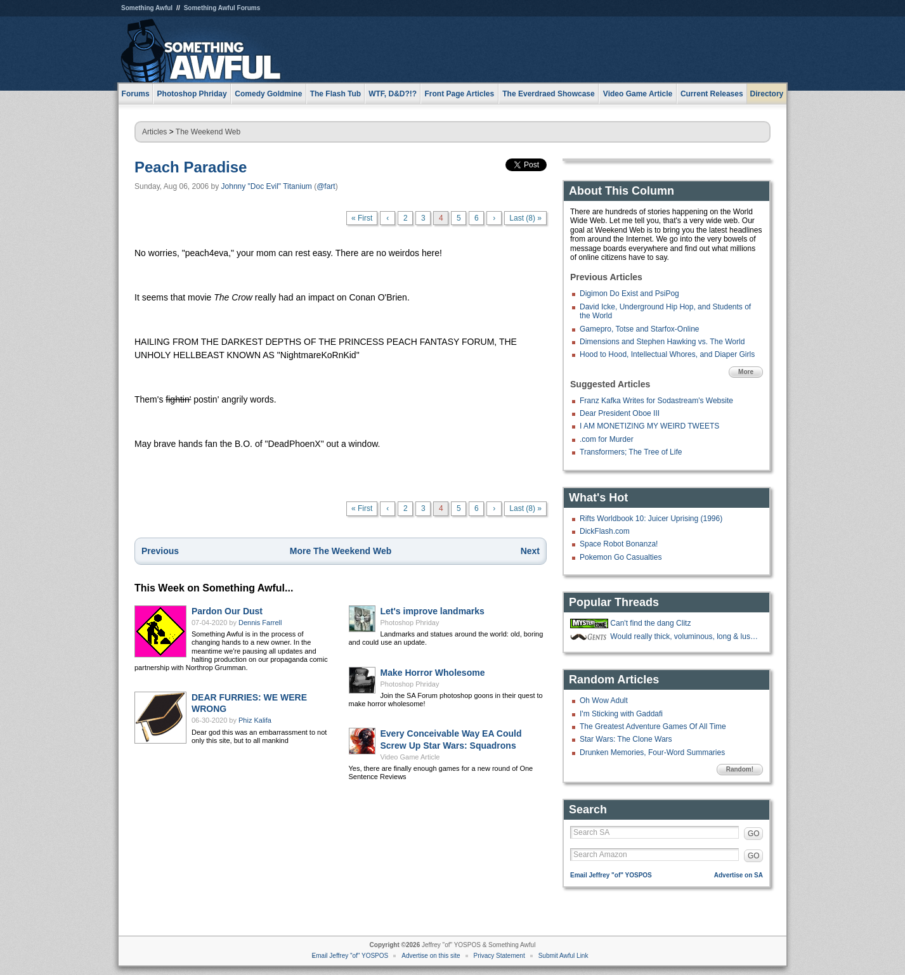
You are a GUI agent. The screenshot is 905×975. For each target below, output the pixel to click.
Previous (160, 551)
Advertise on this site (430, 955)
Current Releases (711, 93)
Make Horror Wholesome (433, 673)
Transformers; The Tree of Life (631, 452)
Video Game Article (410, 757)
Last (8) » (525, 218)
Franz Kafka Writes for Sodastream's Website (656, 400)
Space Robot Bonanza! (619, 543)
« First (361, 218)
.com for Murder (607, 439)
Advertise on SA (738, 875)
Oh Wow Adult (604, 700)
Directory (767, 93)
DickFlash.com (605, 531)
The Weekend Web (208, 131)
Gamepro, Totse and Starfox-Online (640, 329)
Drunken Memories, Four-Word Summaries (652, 752)
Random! (739, 769)
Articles (154, 131)
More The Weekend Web (341, 551)
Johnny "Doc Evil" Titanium (266, 186)
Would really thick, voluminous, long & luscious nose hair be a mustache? (685, 636)
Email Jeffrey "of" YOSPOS (611, 875)
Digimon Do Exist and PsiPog (629, 293)
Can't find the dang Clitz (650, 623)
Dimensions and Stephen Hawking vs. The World (662, 341)
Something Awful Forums (222, 7)
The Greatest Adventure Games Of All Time (653, 726)
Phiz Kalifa (254, 720)
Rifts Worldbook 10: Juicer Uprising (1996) (651, 518)
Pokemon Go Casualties (620, 557)
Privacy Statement (499, 955)
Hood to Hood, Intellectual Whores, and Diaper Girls (667, 354)
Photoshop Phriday (410, 622)
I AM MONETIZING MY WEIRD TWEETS (649, 426)
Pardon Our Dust (227, 611)
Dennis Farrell (260, 622)
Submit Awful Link (563, 955)
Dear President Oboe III (620, 413)
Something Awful (147, 7)
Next (530, 551)
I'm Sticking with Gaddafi (621, 713)
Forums (136, 93)
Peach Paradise (190, 167)
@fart (325, 186)
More (745, 371)
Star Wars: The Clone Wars (626, 739)
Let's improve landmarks (433, 611)
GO (754, 833)
